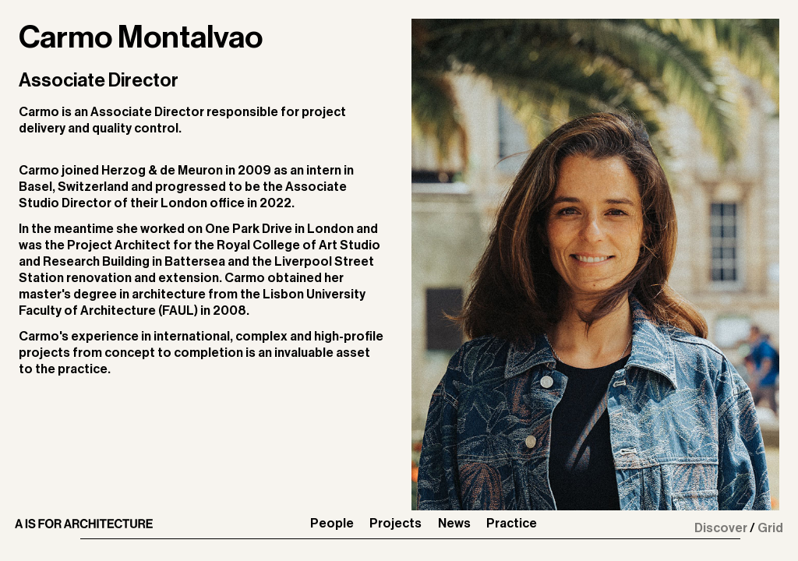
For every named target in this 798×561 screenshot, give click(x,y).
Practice (511, 523)
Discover (720, 528)
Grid (770, 528)
